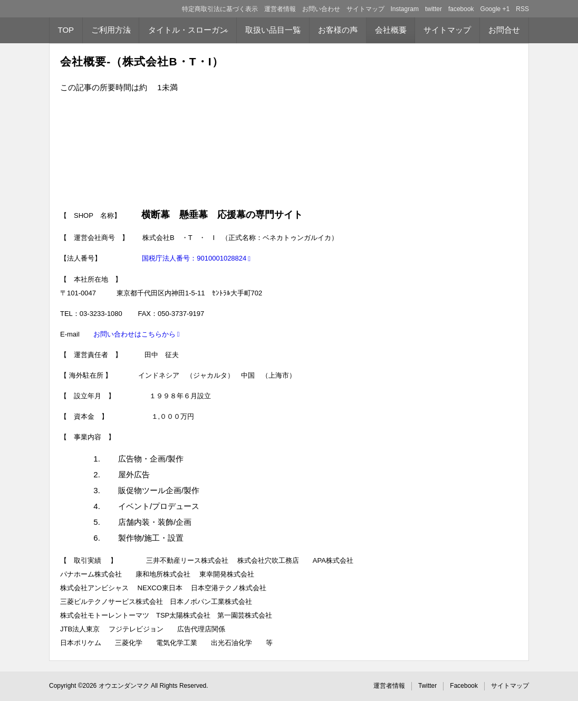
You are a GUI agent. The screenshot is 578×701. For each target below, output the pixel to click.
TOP (66, 29)
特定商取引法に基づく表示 (220, 9)
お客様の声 (338, 29)
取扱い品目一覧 (273, 29)
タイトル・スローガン (187, 29)
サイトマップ (365, 9)
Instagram (405, 9)
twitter (433, 9)
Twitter (427, 685)
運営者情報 (280, 9)
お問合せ (504, 29)
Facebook (464, 685)
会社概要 (391, 29)
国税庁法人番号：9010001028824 (194, 258)
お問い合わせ (321, 9)
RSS (522, 9)
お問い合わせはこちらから (134, 334)
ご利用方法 (111, 29)
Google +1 (495, 9)
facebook (461, 9)
